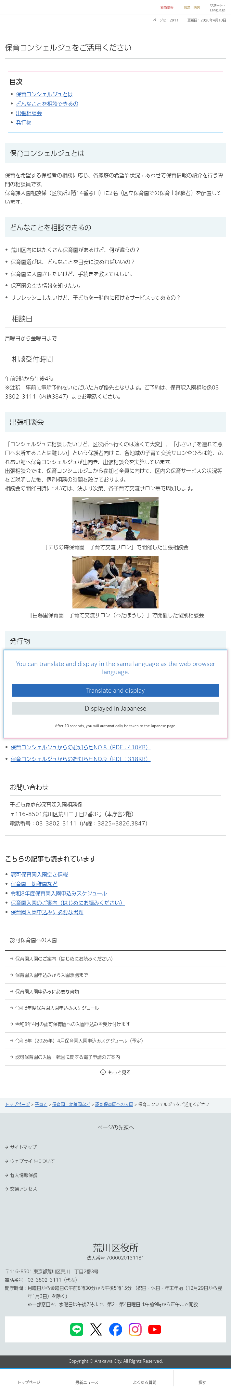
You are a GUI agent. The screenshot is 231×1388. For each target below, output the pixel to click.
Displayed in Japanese (115, 708)
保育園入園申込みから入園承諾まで (51, 975)
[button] (164, 7)
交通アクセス (23, 1189)
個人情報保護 (23, 1175)
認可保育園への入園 (114, 1104)
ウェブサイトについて (32, 1161)
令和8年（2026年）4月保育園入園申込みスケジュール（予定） (80, 1041)
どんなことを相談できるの (47, 103)
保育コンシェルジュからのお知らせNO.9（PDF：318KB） (81, 759)
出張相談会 (29, 113)
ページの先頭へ (115, 1127)
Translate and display (115, 690)
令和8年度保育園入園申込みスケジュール (59, 893)
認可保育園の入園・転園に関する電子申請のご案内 (67, 1057)
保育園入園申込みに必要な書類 (47, 912)
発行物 (24, 122)
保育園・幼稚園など (34, 884)
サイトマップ (23, 1147)
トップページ (17, 1104)
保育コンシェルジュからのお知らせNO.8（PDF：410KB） (81, 747)
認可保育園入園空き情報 (39, 874)
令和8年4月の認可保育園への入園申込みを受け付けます (72, 1024)
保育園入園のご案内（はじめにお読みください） (68, 902)
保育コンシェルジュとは (44, 94)
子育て (41, 1104)
